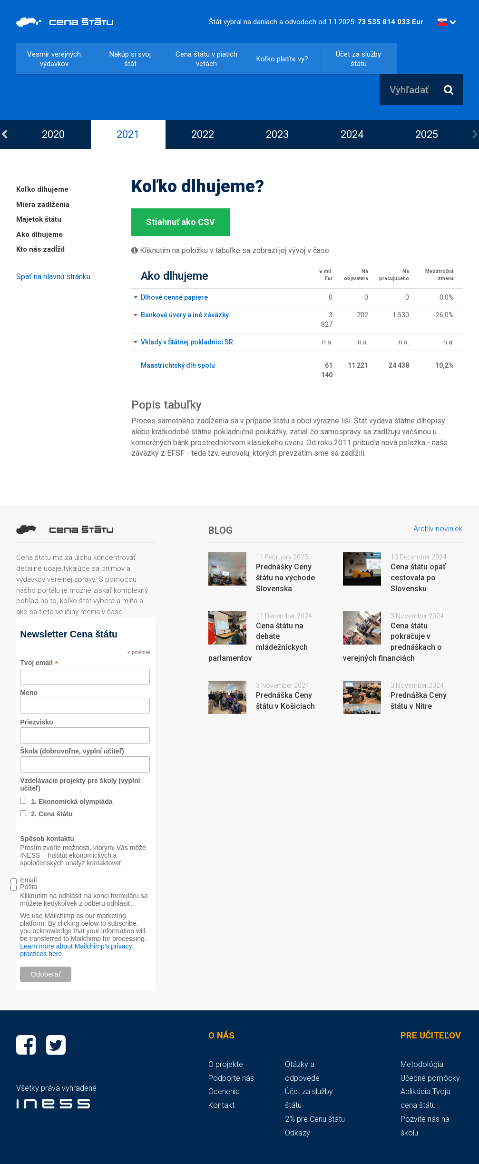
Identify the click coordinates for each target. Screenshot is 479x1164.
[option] (53, 134)
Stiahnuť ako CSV (180, 222)
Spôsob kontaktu (47, 838)
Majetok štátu (38, 219)
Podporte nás (231, 1078)
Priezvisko (36, 722)
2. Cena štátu (51, 814)
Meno (29, 692)
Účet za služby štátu (358, 59)
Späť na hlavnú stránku (53, 276)
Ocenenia (224, 1091)
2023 (277, 134)
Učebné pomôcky (430, 1078)
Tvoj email (39, 662)
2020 (53, 134)
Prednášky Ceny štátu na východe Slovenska (285, 577)
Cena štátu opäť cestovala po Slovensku (418, 577)
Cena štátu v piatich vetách (206, 59)
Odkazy (297, 1132)
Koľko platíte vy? (282, 59)
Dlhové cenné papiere (174, 297)
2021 (128, 134)
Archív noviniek (438, 528)
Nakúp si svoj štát (130, 59)
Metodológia (422, 1064)
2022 (202, 134)
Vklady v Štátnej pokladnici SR (187, 342)
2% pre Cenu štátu (315, 1119)
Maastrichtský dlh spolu (178, 365)
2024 (352, 134)
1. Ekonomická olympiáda (71, 801)
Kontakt (221, 1105)
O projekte (225, 1064)
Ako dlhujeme (39, 234)
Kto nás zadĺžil (40, 249)
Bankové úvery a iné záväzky (185, 315)
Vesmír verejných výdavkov (54, 59)
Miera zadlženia (42, 204)
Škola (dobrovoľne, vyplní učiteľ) (72, 751)
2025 (426, 134)
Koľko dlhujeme (42, 189)
